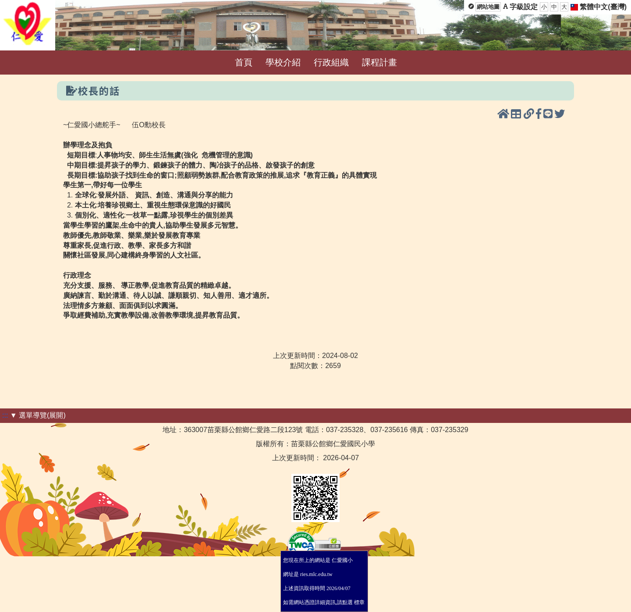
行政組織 (331, 62)
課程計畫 (379, 62)
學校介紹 (283, 62)
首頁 (243, 62)
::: (5, 415)
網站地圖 (488, 7)
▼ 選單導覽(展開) (38, 415)
